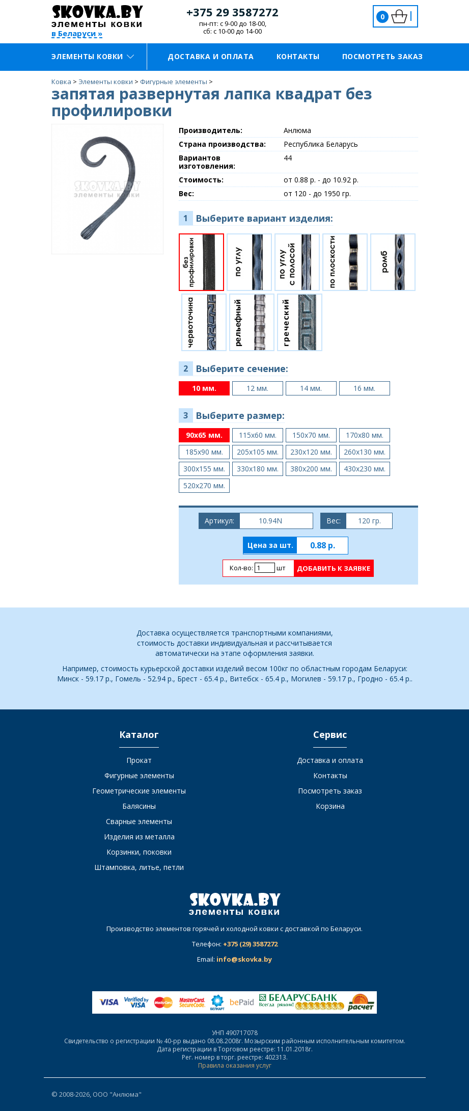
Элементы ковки (92, 56)
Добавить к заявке (333, 568)
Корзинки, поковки (139, 852)
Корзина (330, 806)
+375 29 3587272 (232, 11)
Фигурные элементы (139, 775)
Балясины (139, 806)
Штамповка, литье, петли (139, 867)
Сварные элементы (139, 821)
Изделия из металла (139, 836)
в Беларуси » (76, 34)
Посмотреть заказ (382, 56)
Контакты (298, 56)
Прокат (139, 760)
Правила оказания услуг (234, 1065)
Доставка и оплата (211, 56)
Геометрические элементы (139, 791)
